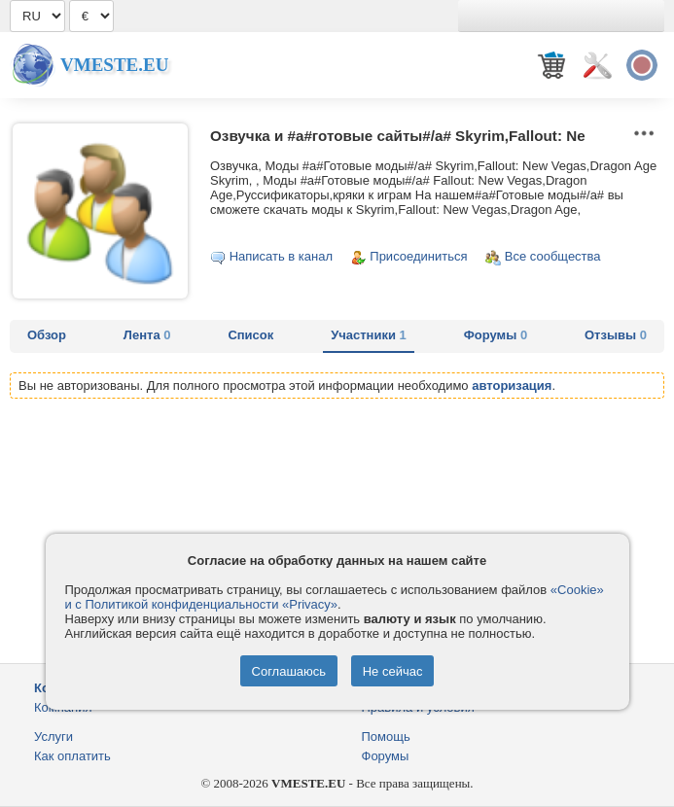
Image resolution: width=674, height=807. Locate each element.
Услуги (53, 736)
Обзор (46, 335)
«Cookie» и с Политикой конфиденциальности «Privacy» (334, 597)
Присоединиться (418, 256)
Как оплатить (72, 756)
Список (250, 335)
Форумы (495, 335)
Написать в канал (281, 256)
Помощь (386, 736)
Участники (369, 335)
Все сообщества (553, 256)
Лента (147, 335)
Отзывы (616, 335)
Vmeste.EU (114, 64)
